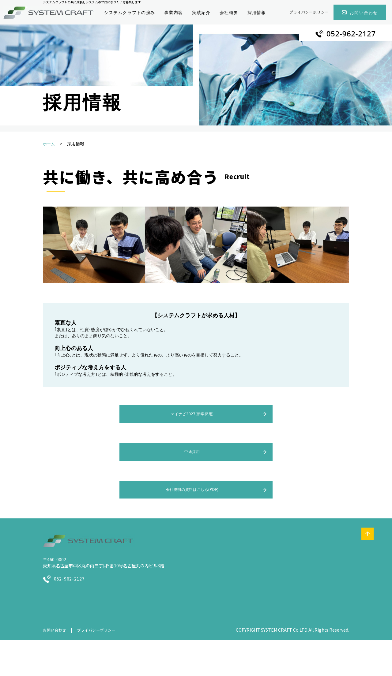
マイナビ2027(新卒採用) (192, 414)
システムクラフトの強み (129, 12)
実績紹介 (201, 12)
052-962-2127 (351, 33)
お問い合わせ (364, 12)
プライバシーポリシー (309, 12)
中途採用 (192, 452)
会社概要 (229, 12)
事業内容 (173, 12)
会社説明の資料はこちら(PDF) (192, 491)
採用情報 (256, 12)
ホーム (49, 144)
